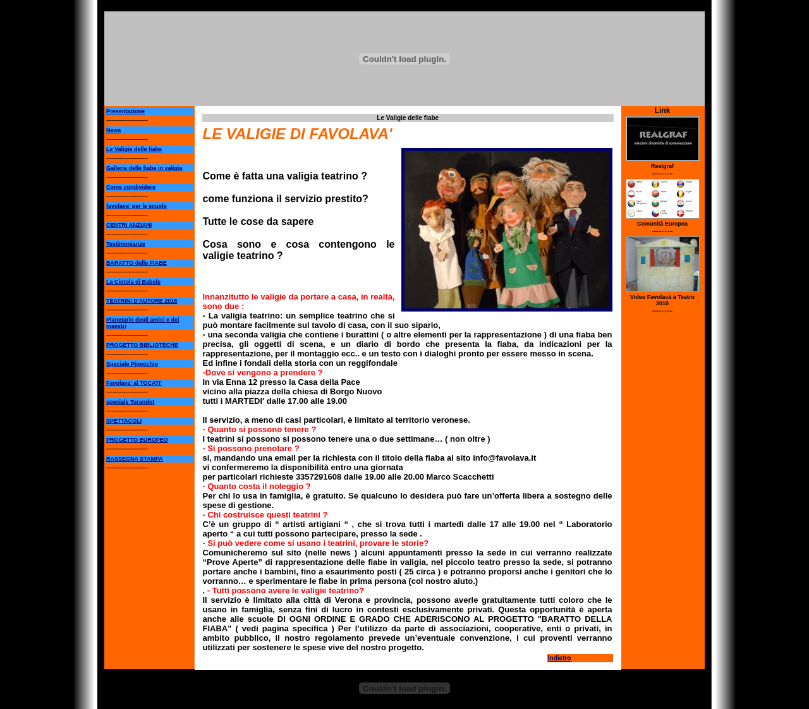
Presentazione (125, 111)
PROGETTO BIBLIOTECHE (142, 345)
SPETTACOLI (124, 421)
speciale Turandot (130, 402)
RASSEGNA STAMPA (134, 459)
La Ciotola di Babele (133, 282)
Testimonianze (125, 244)
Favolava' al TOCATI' (134, 383)
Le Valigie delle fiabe (134, 149)
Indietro (559, 658)
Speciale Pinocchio (132, 364)
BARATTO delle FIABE (136, 263)
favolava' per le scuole (136, 206)
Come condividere (130, 187)
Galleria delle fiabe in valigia (144, 168)
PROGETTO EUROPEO (137, 440)
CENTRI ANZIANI (129, 225)
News (113, 130)
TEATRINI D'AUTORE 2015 (141, 301)
